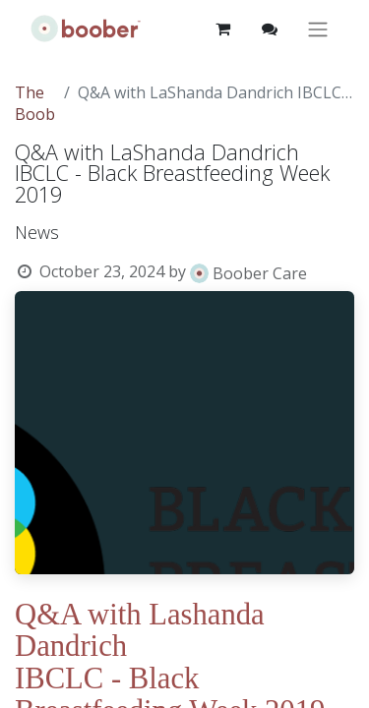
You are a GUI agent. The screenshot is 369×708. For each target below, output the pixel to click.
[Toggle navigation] (317, 29)
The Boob (35, 103)
